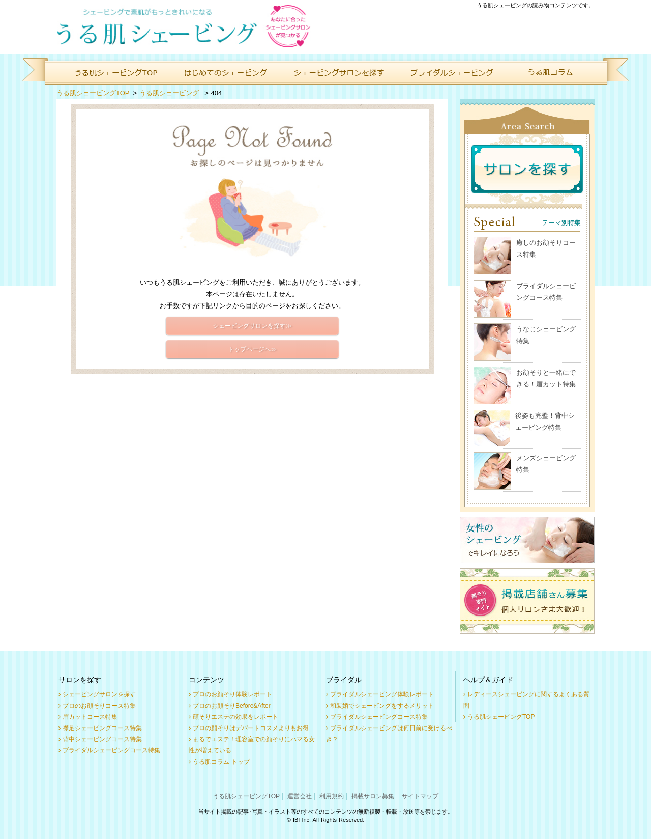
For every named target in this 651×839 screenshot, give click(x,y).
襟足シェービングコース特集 (102, 728)
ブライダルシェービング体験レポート (382, 694)
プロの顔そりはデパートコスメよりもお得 (251, 728)
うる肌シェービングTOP (93, 93)
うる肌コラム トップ (221, 761)
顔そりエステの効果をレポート (235, 716)
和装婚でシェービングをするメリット (382, 705)
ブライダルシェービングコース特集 (111, 750)
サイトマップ (420, 796)
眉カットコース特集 (90, 716)
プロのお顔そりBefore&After (232, 705)
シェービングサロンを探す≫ (252, 325)
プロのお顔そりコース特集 (99, 705)
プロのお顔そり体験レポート (232, 694)
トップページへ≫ (252, 349)
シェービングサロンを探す (99, 694)
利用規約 (331, 796)
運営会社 (299, 796)
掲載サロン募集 (372, 796)
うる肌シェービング (169, 93)
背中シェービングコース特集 (102, 739)
